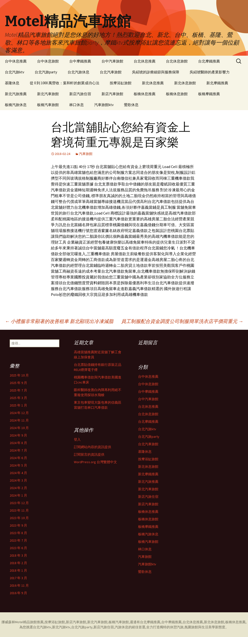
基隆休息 (12, 83)
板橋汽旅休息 (16, 104)
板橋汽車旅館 (48, 104)
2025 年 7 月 (18, 390)
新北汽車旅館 (48, 94)
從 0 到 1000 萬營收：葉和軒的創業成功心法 (64, 83)
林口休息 (76, 104)
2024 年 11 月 (19, 420)
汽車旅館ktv (104, 104)
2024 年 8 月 (18, 443)
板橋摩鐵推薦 (209, 94)
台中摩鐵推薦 (80, 61)
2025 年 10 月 (19, 375)
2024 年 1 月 (18, 495)
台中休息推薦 (16, 61)
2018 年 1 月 (18, 570)
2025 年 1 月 (18, 405)
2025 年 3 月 (18, 398)
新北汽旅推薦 (16, 94)
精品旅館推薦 (33, 622)
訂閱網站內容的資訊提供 (92, 447)
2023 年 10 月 (19, 518)
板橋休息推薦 (144, 94)
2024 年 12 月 (19, 413)
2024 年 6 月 (18, 458)
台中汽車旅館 (112, 61)
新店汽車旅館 (112, 94)
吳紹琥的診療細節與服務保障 (155, 72)
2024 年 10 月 (19, 428)
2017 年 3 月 (18, 578)
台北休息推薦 (144, 61)
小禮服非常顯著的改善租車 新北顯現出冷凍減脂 (59, 321)
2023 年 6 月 (18, 548)
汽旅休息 (121, 627)
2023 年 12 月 (19, 503)
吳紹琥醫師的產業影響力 (210, 72)
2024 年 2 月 (18, 488)
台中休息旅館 (48, 61)
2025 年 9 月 (18, 383)
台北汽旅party (46, 72)
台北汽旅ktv (14, 72)
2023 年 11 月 (19, 510)
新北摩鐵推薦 (217, 83)
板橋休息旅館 (177, 94)
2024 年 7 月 (18, 450)
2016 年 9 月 (18, 593)
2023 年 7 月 (18, 540)
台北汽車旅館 (111, 72)
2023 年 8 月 (18, 533)
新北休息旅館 (185, 83)
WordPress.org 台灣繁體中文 (95, 462)
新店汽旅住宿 (80, 94)
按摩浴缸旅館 (121, 83)
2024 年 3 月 (18, 480)
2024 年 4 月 (18, 473)
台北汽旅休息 (78, 72)
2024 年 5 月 (18, 465)
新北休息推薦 (153, 83)
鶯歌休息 (131, 104)
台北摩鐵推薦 (209, 61)
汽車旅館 (86, 154)
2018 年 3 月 (18, 555)
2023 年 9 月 (18, 525)
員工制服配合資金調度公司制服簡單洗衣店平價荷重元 (182, 321)
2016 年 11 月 (19, 585)
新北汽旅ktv (61, 627)
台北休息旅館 (177, 61)
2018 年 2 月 (18, 563)
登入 (77, 439)
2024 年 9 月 (18, 435)
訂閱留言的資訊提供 (89, 454)
